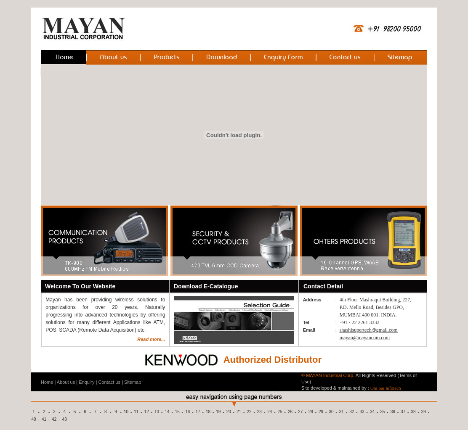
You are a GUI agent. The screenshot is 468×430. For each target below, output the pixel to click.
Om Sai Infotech (385, 387)
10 (126, 411)
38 (413, 411)
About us (66, 382)
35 (382, 411)
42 (54, 419)
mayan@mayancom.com (365, 337)
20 (228, 411)
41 (44, 419)
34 (372, 411)
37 (403, 411)
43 (64, 419)
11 (136, 411)
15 (177, 411)
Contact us (109, 382)
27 (300, 411)
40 (34, 419)
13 (156, 411)
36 (393, 411)
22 (249, 411)
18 (208, 411)
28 (310, 411)
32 (351, 411)
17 (198, 411)
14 (167, 411)
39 (423, 411)
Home (47, 382)
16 (187, 411)
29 (321, 411)
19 (218, 411)
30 (331, 411)
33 (362, 411)
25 (280, 411)
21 (239, 411)
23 (259, 411)
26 (290, 411)
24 (269, 411)
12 (146, 411)
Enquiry (86, 382)
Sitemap (132, 382)
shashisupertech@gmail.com (369, 330)
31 (341, 411)
